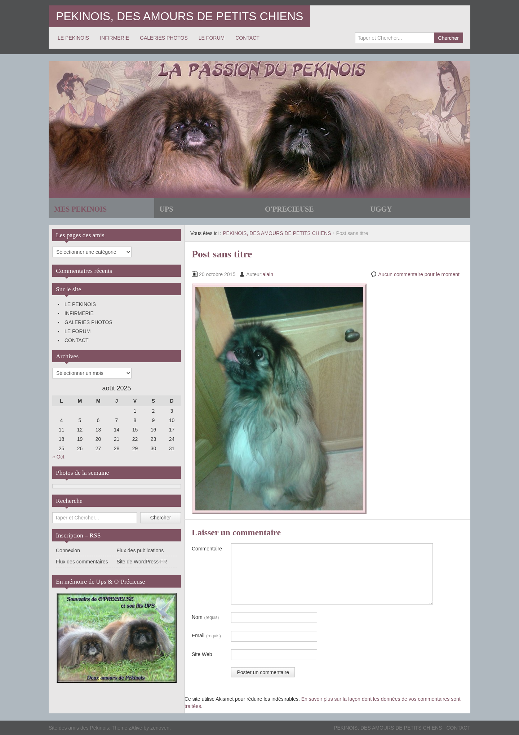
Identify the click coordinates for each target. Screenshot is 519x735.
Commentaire (207, 549)
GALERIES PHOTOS (164, 38)
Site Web (202, 654)
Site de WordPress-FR (142, 561)
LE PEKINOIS (73, 38)
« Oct (58, 457)
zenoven (159, 728)
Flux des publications (140, 550)
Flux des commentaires (82, 561)
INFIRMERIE (114, 38)
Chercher (448, 38)
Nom (205, 617)
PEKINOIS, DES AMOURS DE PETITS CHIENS (179, 16)
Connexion (68, 550)
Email (206, 635)
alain (267, 274)
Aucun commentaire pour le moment (419, 274)
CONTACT (247, 38)
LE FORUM (212, 38)
